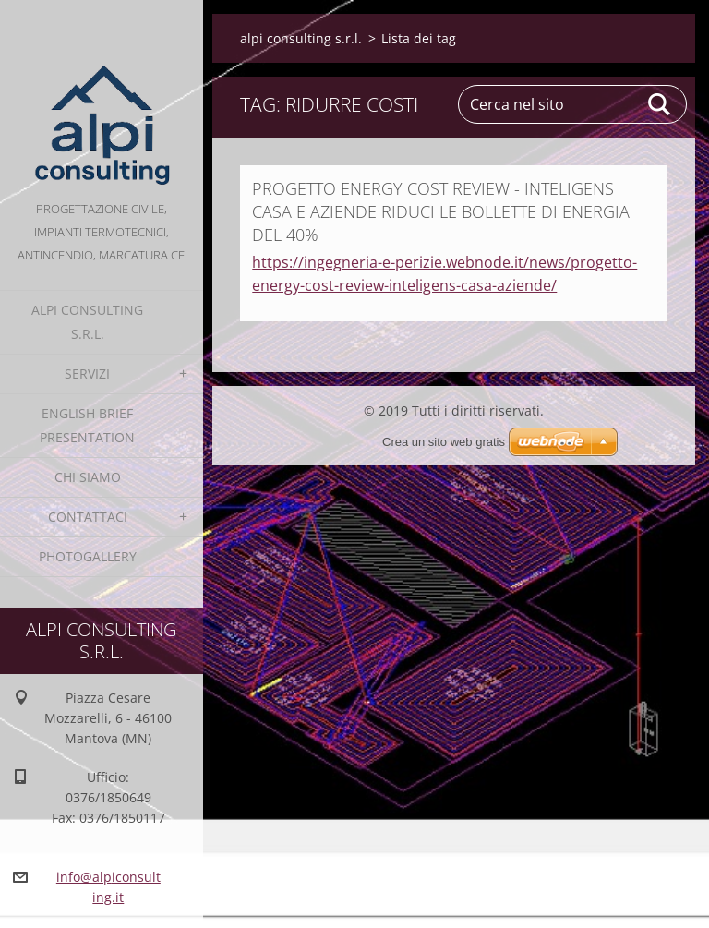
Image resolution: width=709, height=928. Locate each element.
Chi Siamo (87, 477)
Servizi (87, 373)
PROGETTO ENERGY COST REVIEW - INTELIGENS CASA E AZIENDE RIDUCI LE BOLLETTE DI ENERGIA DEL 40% (441, 211)
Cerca (660, 104)
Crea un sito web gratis (443, 442)
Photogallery (88, 556)
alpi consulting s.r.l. (87, 322)
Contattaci (87, 516)
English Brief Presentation (87, 425)
